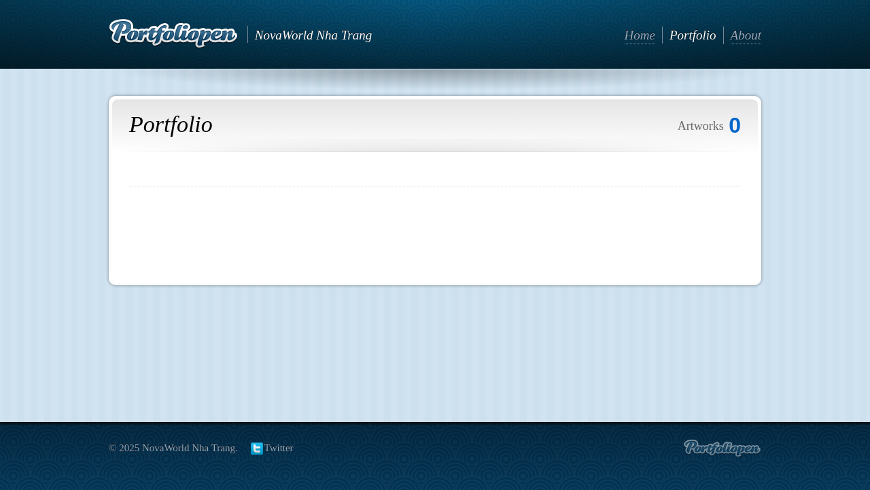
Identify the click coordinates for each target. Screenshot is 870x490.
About (746, 35)
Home (640, 35)
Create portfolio (722, 448)
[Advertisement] (435, 230)
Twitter (279, 447)
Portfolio (692, 35)
